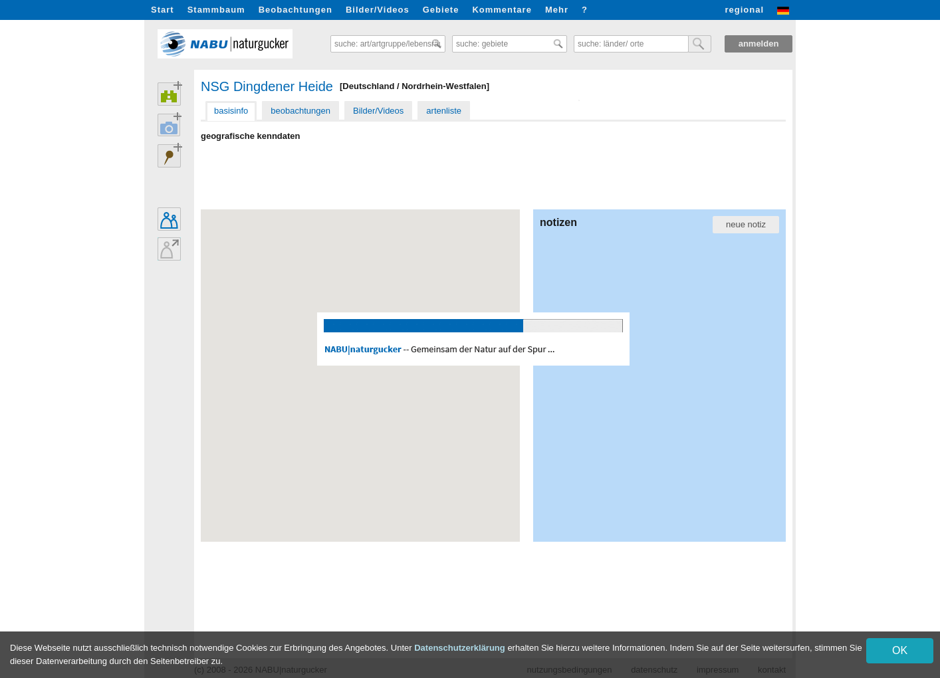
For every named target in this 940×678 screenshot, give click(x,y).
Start (162, 10)
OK (899, 650)
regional (744, 10)
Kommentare (501, 10)
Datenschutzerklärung (459, 648)
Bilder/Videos (378, 10)
